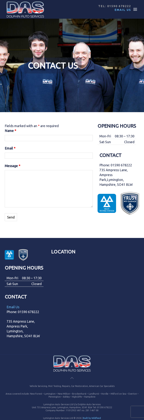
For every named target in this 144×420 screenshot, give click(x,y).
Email (10, 148)
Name (10, 131)
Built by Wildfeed (92, 418)
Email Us (123, 9)
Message (12, 166)
